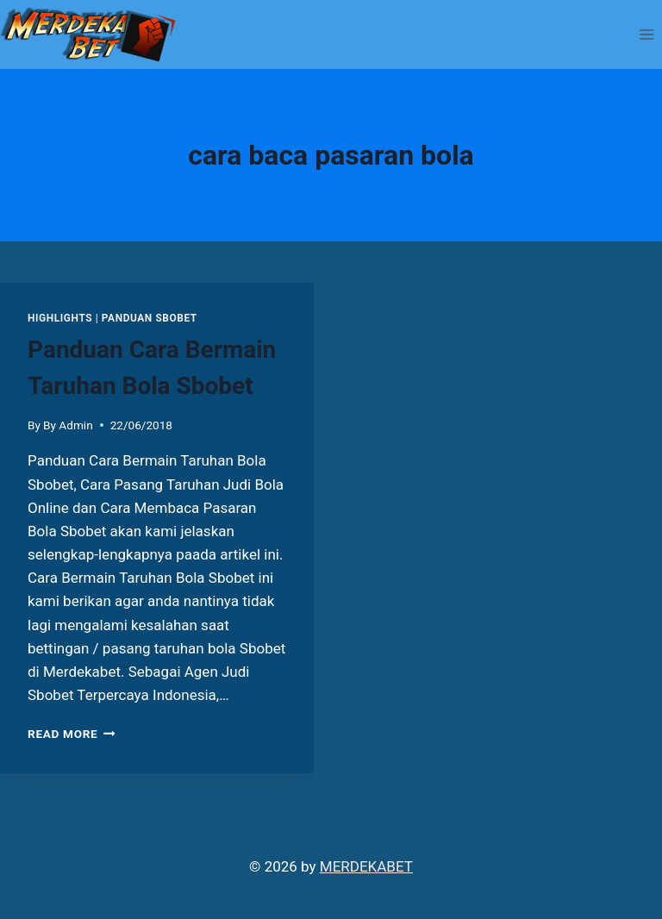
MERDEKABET (366, 866)
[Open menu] (646, 34)
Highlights (60, 318)
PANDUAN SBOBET (149, 318)
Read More (72, 734)
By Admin (68, 425)
